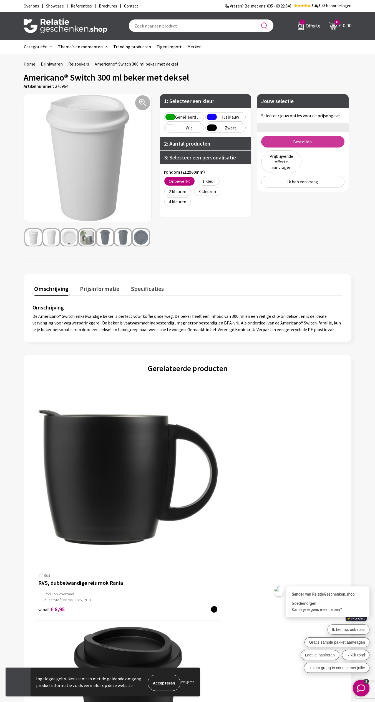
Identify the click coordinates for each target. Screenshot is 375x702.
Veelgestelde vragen (134, 616)
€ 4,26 (129, 493)
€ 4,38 (284, 487)
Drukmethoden (129, 625)
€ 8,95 (51, 493)
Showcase (205, 608)
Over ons (123, 599)
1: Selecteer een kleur (189, 101)
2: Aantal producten (187, 143)
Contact (203, 599)
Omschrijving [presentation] (49, 287)
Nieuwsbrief (126, 608)
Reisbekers (78, 64)
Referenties (207, 625)
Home (29, 64)
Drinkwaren (52, 64)
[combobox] (201, 25)
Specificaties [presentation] (139, 287)
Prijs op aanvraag (213, 479)
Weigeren (187, 683)
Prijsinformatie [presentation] (95, 287)
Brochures (205, 616)
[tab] (49, 288)
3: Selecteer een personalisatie (200, 157)
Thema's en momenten (80, 46)
